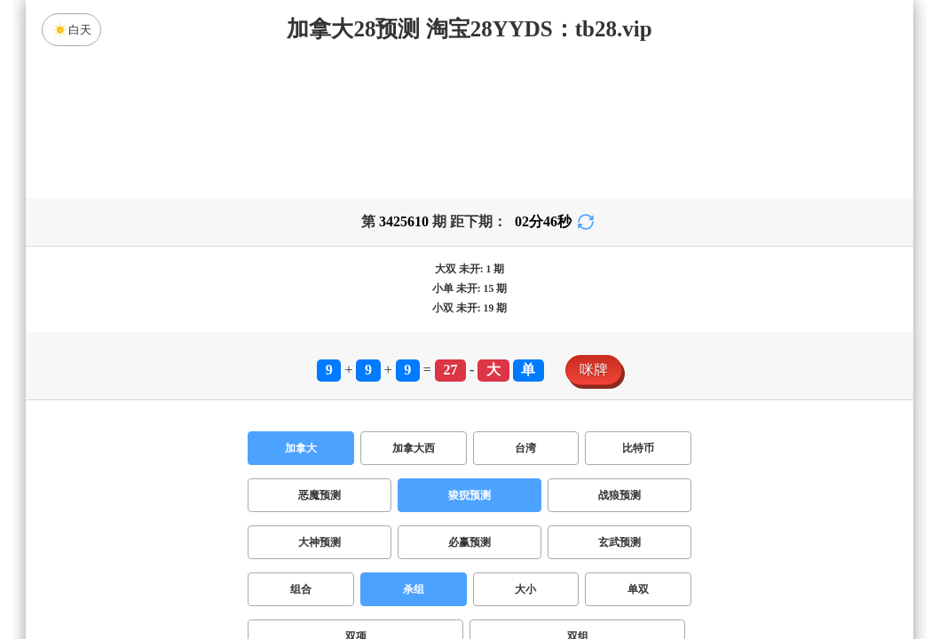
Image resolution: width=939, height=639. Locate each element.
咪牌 (594, 369)
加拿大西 (413, 448)
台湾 (525, 448)
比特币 (638, 448)
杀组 (413, 589)
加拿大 (301, 448)
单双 (638, 589)
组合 (301, 589)
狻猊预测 (469, 495)
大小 (525, 589)
